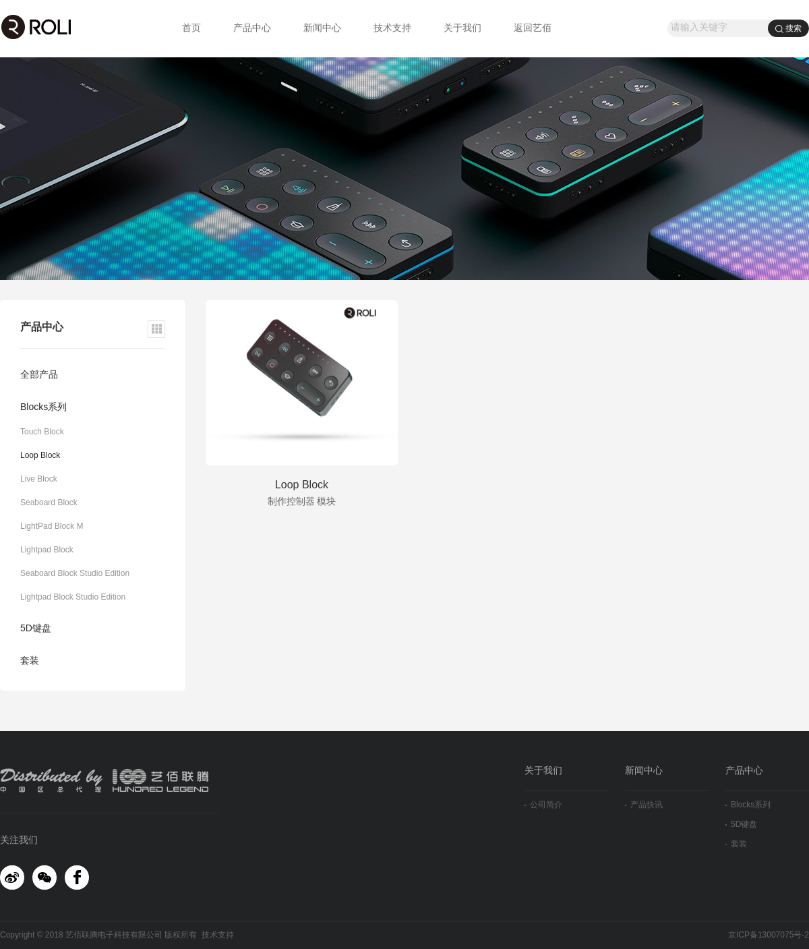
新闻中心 (322, 29)
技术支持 (392, 29)
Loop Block (40, 455)
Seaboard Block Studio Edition (74, 573)
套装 (29, 661)
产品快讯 (644, 805)
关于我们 (462, 29)
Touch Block (42, 432)
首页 (191, 29)
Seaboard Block (49, 502)
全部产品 (39, 375)
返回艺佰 (532, 29)
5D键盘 (35, 629)
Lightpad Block (46, 550)
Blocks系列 (43, 408)
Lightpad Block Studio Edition (72, 597)
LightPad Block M (51, 526)
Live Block (38, 479)
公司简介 (543, 805)
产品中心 (252, 29)
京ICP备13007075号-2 (768, 935)
